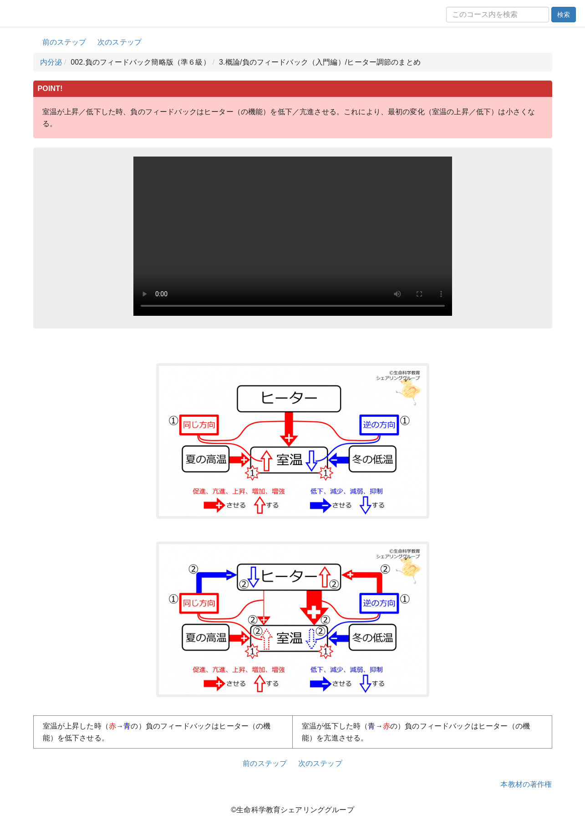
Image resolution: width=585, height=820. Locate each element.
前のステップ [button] (64, 42)
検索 (563, 14)
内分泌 (51, 62)
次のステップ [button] (119, 42)
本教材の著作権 (526, 784)
